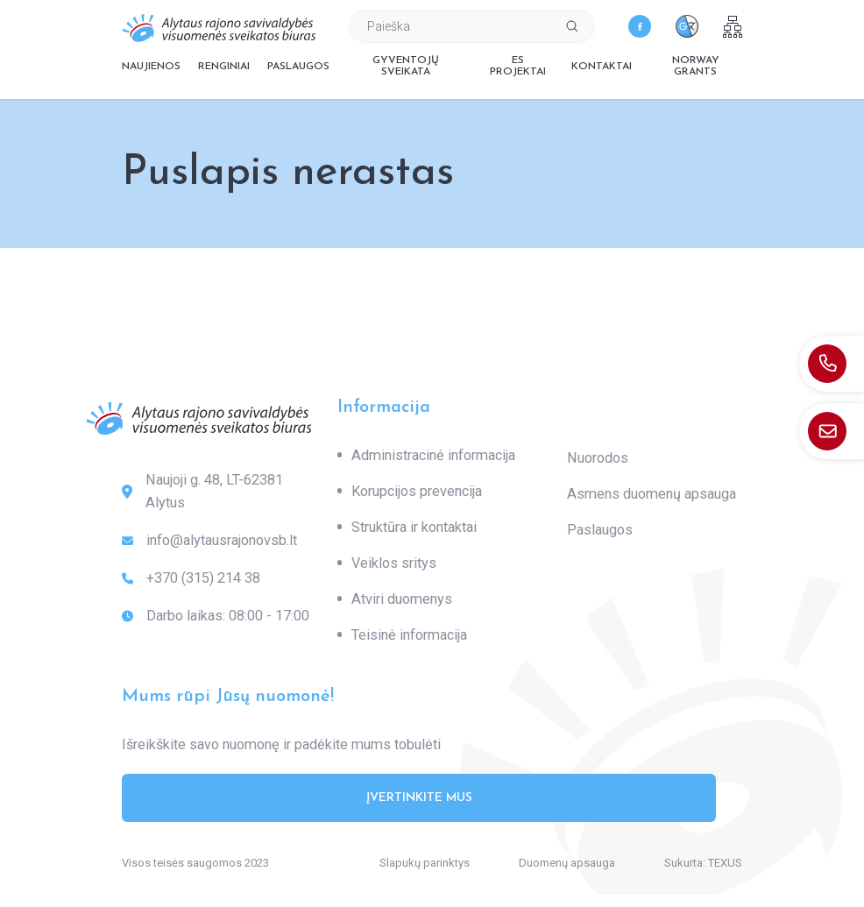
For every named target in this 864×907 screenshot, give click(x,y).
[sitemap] (732, 27)
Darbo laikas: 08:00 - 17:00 (215, 616)
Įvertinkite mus (419, 797)
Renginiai (224, 66)
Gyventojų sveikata (405, 66)
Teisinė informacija (409, 635)
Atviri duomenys (401, 599)
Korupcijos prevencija (416, 491)
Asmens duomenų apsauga (651, 493)
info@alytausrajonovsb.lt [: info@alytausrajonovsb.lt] (209, 540)
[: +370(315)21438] (831, 364)
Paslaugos (298, 66)
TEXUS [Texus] (725, 862)
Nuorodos (597, 458)
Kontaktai (601, 66)
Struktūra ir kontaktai (414, 527)
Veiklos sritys (393, 563)
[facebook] (639, 26)
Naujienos (151, 66)
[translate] (687, 26)
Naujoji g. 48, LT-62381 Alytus (202, 491)
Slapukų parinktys (424, 862)
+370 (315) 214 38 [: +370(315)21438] (191, 578)
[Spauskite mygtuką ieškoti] (572, 26)
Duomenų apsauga (567, 862)
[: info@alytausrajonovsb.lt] (831, 431)
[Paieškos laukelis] (450, 26)
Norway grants (695, 66)
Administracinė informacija (433, 455)
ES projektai (518, 66)
